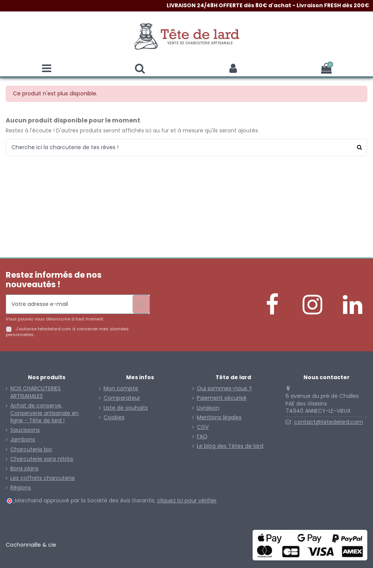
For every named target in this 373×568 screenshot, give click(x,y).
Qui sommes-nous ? (224, 388)
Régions (20, 487)
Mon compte (121, 388)
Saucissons (25, 430)
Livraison (208, 408)
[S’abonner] (141, 304)
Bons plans (24, 468)
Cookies (114, 417)
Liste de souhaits (126, 408)
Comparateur (122, 398)
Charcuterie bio (31, 449)
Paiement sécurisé (222, 398)
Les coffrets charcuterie (42, 478)
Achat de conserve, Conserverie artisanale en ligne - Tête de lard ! (44, 413)
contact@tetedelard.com (328, 422)
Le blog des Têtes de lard (230, 446)
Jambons (22, 439)
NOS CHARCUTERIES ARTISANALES (35, 392)
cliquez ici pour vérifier (187, 500)
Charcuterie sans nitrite (41, 459)
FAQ (202, 436)
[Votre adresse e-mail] (69, 304)
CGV (203, 427)
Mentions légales (219, 417)
